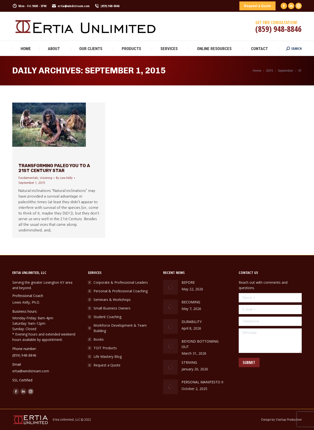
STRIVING (190, 362)
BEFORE (188, 282)
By (64, 177)
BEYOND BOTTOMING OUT (200, 344)
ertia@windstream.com (71, 6)
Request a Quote (106, 365)
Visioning (46, 177)
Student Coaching (107, 316)
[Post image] (170, 287)
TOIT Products (105, 348)
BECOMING (191, 302)
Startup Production (289, 419)
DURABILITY (192, 321)
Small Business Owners (112, 308)
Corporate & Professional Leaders (120, 282)
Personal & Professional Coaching (120, 291)
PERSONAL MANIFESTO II (202, 382)
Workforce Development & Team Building (120, 328)
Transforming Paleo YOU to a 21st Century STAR (54, 168)
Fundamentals (28, 177)
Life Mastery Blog (107, 356)
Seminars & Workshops (112, 299)
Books (98, 339)
